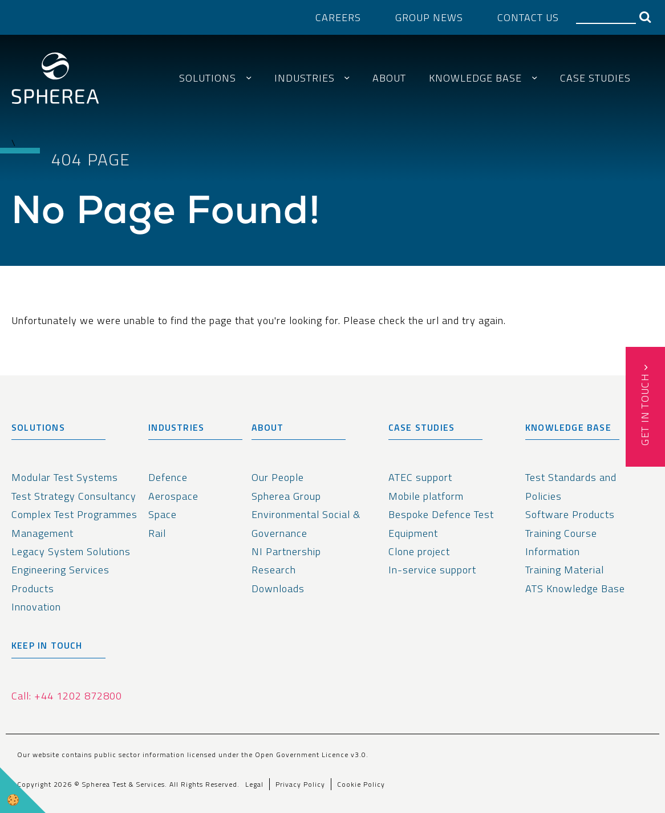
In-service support (432, 569)
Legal (254, 784)
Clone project (419, 551)
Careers (338, 17)
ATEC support (420, 477)
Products (32, 588)
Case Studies (595, 78)
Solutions (207, 78)
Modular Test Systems (64, 477)
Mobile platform (426, 496)
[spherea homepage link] (55, 81)
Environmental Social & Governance (306, 523)
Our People (278, 477)
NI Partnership (286, 551)
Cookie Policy (361, 784)
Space (162, 514)
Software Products (570, 514)
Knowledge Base (475, 78)
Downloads (278, 588)
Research (274, 569)
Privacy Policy (300, 784)
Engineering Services (60, 569)
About (389, 78)
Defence (168, 477)
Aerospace (173, 496)
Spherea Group (286, 496)
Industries (304, 78)
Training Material (564, 569)
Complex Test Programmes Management (74, 523)
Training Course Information (561, 542)
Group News (429, 17)
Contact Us (528, 17)
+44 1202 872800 (78, 695)
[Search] (606, 16)
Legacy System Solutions (71, 551)
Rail (157, 533)
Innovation (36, 606)
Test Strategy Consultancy (73, 496)
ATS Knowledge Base (575, 588)
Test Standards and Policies (571, 486)
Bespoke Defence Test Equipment (441, 523)
